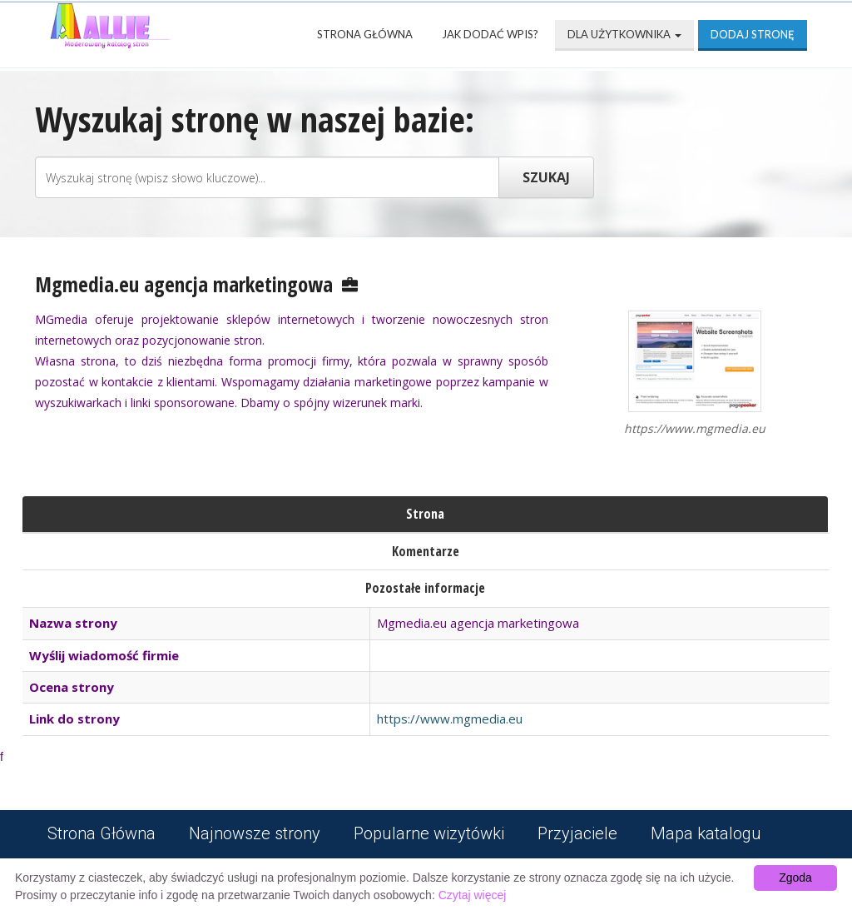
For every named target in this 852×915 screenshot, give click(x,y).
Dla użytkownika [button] (624, 34)
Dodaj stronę (753, 34)
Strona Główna (365, 34)
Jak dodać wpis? (490, 34)
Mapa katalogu (706, 833)
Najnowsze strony (254, 833)
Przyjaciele (577, 833)
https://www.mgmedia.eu (450, 718)
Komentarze (425, 551)
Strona (425, 514)
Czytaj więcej (472, 895)
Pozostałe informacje (425, 588)
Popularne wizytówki (429, 833)
